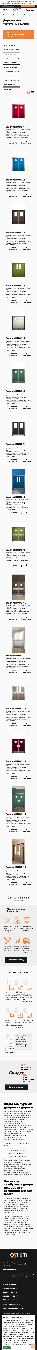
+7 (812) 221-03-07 (10, 1292)
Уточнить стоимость (13, 142)
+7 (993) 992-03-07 (10, 1296)
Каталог (7, 11)
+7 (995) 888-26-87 (10, 1299)
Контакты (30, 10)
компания (11, 1198)
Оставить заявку (28, 6)
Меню (5, 9)
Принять (6, 1347)
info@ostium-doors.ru (8, 5)
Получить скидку (16, 1087)
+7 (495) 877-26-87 (10, 1289)
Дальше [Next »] (17, 900)
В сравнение (27, 142)
